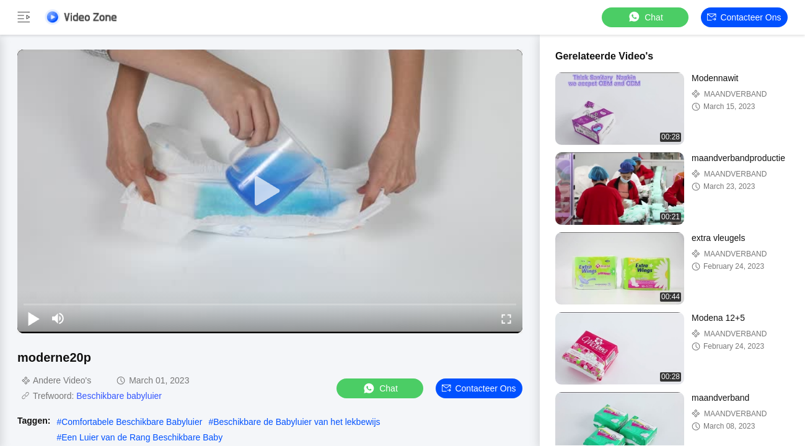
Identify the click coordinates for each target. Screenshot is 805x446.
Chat (645, 17)
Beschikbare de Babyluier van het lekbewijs (296, 422)
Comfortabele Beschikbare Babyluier (131, 422)
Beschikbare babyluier (119, 396)
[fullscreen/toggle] (506, 318)
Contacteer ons (744, 17)
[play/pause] (33, 318)
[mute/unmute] (58, 318)
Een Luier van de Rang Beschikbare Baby (141, 437)
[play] (270, 191)
